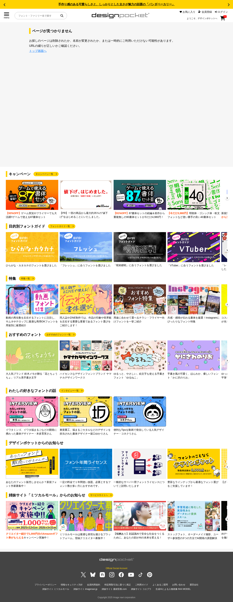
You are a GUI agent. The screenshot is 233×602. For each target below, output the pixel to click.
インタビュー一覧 (70, 390)
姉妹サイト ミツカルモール (55, 589)
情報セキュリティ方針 (72, 584)
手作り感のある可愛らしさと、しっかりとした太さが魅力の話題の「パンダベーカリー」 (116, 4)
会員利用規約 (93, 584)
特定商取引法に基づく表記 (117, 584)
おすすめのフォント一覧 (59, 334)
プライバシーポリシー (45, 584)
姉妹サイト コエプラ (141, 589)
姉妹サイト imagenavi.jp (85, 589)
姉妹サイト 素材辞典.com (114, 589)
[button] (4, 4)
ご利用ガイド (141, 584)
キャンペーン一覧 (44, 174)
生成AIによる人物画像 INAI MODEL (173, 589)
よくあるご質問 (160, 584)
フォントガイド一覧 (60, 226)
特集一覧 (25, 278)
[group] (32, 199)
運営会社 (194, 584)
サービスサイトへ (99, 495)
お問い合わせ (178, 584)
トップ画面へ (38, 50)
